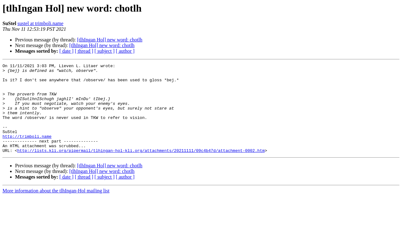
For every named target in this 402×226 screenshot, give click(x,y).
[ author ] (125, 51)
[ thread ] (84, 51)
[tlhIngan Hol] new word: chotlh (109, 39)
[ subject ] (105, 51)
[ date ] (66, 51)
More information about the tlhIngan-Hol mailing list (56, 208)
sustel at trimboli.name (40, 23)
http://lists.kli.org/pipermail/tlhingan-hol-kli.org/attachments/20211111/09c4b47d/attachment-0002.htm (141, 168)
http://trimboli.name (27, 151)
